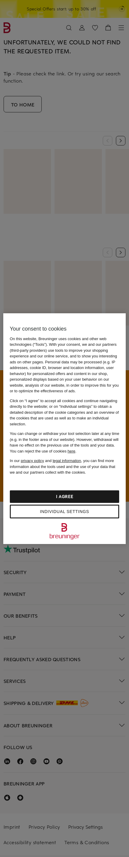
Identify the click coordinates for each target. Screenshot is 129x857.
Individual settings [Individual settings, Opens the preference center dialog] (64, 511)
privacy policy (32, 460)
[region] (64, 428)
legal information (67, 460)
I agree (64, 496)
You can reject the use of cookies (42, 451)
